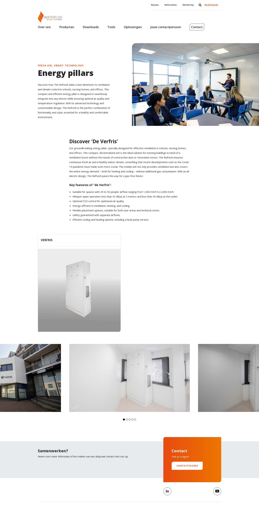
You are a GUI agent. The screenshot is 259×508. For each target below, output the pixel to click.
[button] (124, 402)
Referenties (171, 4)
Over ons (44, 31)
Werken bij (188, 4)
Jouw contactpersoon (165, 31)
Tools (111, 31)
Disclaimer (148, 495)
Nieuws (155, 4)
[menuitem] (211, 5)
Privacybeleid (165, 495)
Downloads (91, 31)
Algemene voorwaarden (190, 495)
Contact (203, 31)
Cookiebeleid (214, 495)
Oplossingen (133, 31)
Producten (66, 31)
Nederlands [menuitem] (211, 4)
